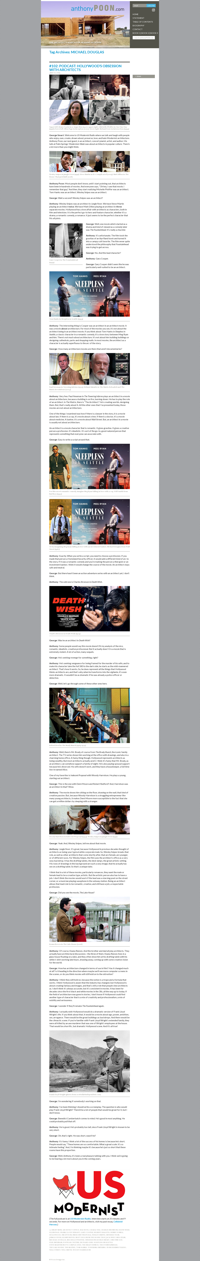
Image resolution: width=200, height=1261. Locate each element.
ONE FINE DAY (116, 1240)
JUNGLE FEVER (55, 1237)
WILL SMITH (66, 1250)
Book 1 (136, 33)
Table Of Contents (143, 22)
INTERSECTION (112, 1235)
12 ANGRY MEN (55, 1230)
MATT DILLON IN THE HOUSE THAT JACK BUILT (96, 1237)
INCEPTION (67, 1235)
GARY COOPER (87, 1232)
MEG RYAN (120, 1237)
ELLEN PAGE (54, 1232)
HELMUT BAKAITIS (102, 1232)
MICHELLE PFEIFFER (75, 1240)
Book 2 (145, 33)
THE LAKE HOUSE (56, 1247)
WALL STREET (55, 1250)
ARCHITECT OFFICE (70, 1230)
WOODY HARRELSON (82, 1250)
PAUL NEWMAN (55, 1242)
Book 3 (154, 33)
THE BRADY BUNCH (90, 1245)
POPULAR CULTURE (71, 1242)
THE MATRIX (70, 1247)
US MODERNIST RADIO (116, 1247)
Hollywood (55, 1235)
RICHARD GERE (86, 1242)
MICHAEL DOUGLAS (57, 1240)
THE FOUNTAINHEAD (108, 1245)
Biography (138, 25)
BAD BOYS (84, 1230)
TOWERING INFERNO (97, 1247)
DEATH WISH (123, 1230)
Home (135, 14)
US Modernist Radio (80, 1218)
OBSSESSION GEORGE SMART (97, 1240)
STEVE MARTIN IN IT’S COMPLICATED (65, 1245)
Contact (137, 29)
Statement (138, 18)
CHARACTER (94, 1230)
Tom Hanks (81, 1247)
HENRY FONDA (116, 1232)
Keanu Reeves (68, 1237)
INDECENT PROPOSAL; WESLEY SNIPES (88, 1235)
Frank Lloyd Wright (70, 1232)
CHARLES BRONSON (109, 1230)
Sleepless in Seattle (103, 1242)
